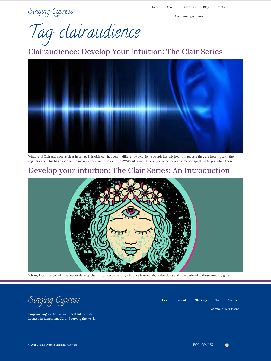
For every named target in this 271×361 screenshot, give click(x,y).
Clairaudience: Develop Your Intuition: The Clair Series (125, 51)
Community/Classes (189, 16)
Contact (222, 7)
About (171, 7)
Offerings (189, 7)
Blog (206, 7)
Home (155, 7)
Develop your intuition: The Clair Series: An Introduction (129, 170)
